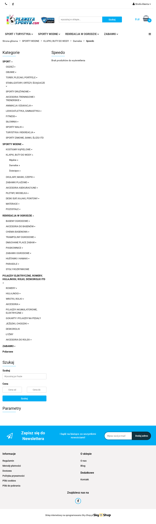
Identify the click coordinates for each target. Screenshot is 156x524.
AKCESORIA (13, 304)
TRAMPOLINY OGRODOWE (21, 237)
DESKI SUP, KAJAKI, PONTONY (22, 198)
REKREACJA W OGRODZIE (82, 34)
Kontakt (85, 479)
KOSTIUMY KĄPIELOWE (19, 149)
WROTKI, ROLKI (15, 298)
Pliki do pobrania (11, 485)
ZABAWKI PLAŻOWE (17, 182)
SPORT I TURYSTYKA (19, 34)
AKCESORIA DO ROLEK (19, 339)
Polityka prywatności (14, 475)
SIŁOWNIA (12, 121)
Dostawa (7, 470)
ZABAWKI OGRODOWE (18, 253)
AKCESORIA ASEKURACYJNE (22, 187)
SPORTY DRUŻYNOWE (18, 91)
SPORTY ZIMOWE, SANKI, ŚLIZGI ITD (25, 137)
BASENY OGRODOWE (18, 221)
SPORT (8, 61)
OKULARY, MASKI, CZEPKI (20, 177)
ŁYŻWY (9, 334)
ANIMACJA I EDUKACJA (19, 105)
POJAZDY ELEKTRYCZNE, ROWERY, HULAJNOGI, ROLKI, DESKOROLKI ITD (24, 279)
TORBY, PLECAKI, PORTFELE (21, 77)
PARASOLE (12, 264)
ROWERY (11, 288)
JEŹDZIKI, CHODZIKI (17, 323)
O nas (84, 460)
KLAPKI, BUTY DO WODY (19, 154)
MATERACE (13, 203)
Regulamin (8, 460)
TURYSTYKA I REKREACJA (20, 132)
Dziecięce (15, 170)
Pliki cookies (9, 480)
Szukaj (24, 398)
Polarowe (8, 351)
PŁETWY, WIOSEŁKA (17, 193)
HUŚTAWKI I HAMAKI (18, 258)
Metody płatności (12, 465)
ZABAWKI (111, 34)
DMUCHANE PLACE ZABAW (21, 242)
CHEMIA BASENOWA (17, 231)
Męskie (13, 160)
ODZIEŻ (11, 66)
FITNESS (11, 116)
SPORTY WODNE (49, 34)
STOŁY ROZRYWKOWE (17, 269)
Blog (83, 465)
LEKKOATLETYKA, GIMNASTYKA (24, 111)
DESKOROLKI (13, 329)
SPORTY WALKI (15, 127)
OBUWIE (11, 72)
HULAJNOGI (13, 293)
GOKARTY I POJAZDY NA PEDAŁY (23, 318)
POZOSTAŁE (13, 209)
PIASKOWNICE (14, 247)
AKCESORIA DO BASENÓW (20, 226)
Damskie (14, 165)
